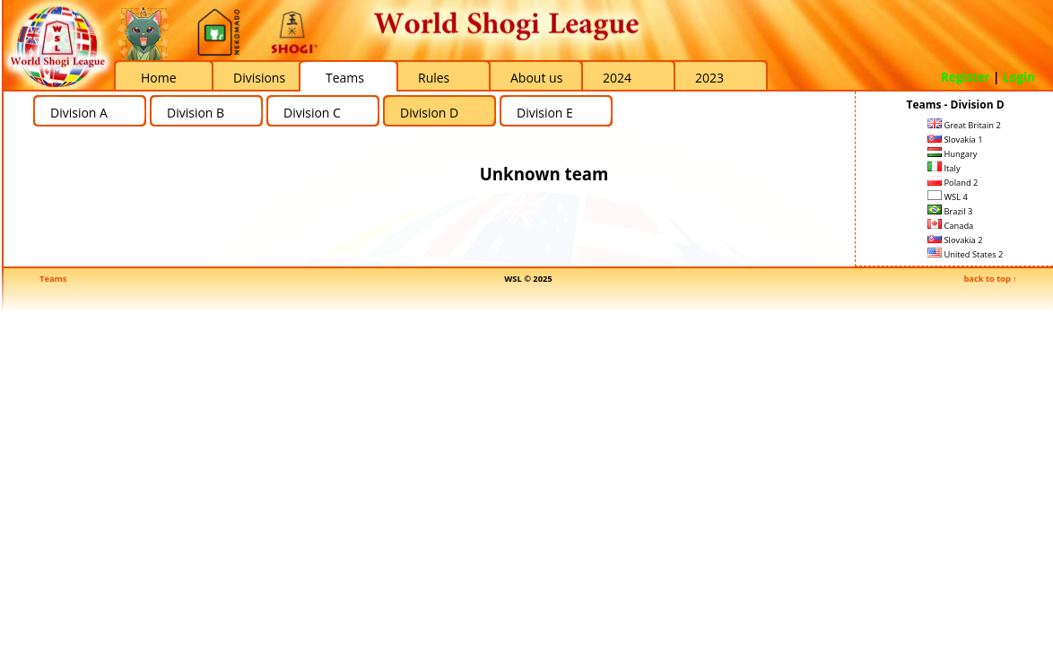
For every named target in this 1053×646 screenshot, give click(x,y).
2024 (617, 77)
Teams (345, 77)
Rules (433, 77)
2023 (709, 77)
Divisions (259, 77)
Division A (79, 112)
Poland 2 (952, 182)
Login (1019, 77)
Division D (429, 112)
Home (159, 77)
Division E (545, 112)
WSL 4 (947, 197)
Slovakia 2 (955, 240)
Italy (944, 168)
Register (965, 77)
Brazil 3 (949, 211)
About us (536, 77)
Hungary (952, 154)
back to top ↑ (990, 278)
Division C (312, 112)
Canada (950, 225)
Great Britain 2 (964, 125)
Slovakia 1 (955, 139)
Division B (195, 112)
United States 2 (965, 254)
